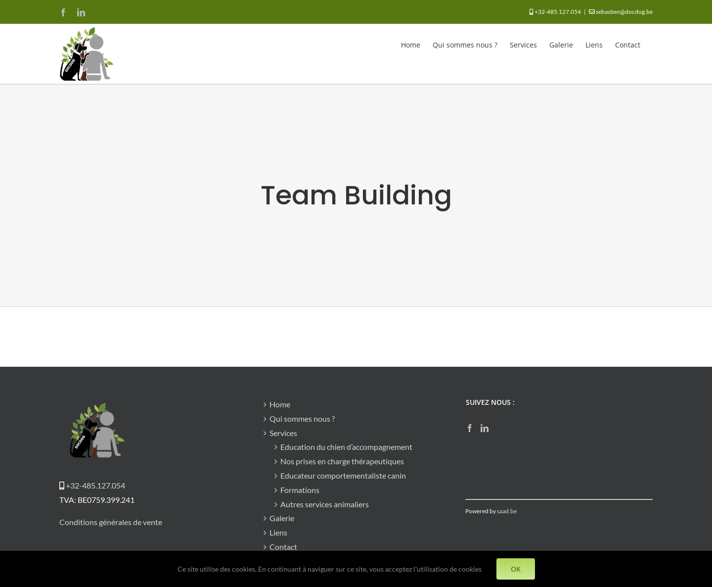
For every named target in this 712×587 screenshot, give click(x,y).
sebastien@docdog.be (624, 11)
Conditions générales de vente (110, 522)
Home (279, 404)
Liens (278, 532)
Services (283, 433)
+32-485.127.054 (557, 11)
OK (516, 569)
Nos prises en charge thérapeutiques (342, 461)
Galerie (281, 518)
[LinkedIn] (485, 428)
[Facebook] (470, 428)
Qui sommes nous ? (302, 418)
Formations (299, 489)
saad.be (507, 511)
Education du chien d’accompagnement (346, 446)
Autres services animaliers (324, 504)
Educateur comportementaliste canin (343, 475)
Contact (283, 546)
